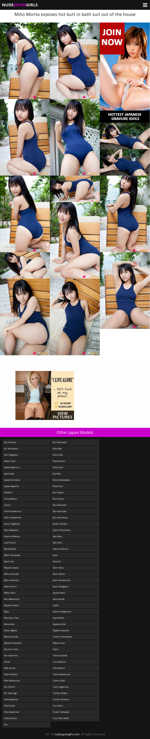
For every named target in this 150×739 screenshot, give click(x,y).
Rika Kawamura (12, 680)
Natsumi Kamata (12, 642)
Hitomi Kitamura (12, 511)
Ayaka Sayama (11, 486)
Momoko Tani (11, 617)
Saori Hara (58, 567)
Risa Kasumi (59, 461)
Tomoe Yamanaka (62, 636)
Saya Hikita (58, 617)
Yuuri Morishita (61, 718)
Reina (7, 661)
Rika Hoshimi (11, 674)
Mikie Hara (9, 592)
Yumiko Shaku (60, 693)
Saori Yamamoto (61, 580)
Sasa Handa (58, 599)
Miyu (6, 611)
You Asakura (59, 661)
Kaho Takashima (12, 517)
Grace (7, 504)
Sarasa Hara (59, 592)
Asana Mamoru (12, 467)
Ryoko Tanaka (60, 523)
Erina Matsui (10, 498)
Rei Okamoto (11, 655)
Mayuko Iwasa (11, 567)
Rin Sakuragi (10, 693)
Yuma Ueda (59, 680)
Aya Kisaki (9, 473)
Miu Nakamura (11, 599)
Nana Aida (9, 624)
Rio (5, 724)
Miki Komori (10, 586)
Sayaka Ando (59, 624)
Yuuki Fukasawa (61, 711)
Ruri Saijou (58, 492)
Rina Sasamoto (11, 711)
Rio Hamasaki (60, 442)
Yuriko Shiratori (61, 699)
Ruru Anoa (58, 498)
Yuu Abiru (58, 705)
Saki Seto (57, 542)
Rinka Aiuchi (10, 718)
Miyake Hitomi (11, 605)
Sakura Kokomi (60, 548)
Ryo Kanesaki (59, 504)
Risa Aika (57, 448)
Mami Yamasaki (12, 555)
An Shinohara (11, 448)
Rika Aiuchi (9, 667)
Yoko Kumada (60, 655)
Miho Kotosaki (11, 573)
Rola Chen (58, 467)
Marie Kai (9, 561)
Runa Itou (58, 486)
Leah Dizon (10, 542)
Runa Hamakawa (61, 479)
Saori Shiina (59, 573)
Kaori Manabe (11, 530)
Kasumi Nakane (12, 536)
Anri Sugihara (11, 454)
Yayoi (55, 649)
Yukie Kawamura (61, 674)
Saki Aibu (57, 536)
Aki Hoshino (10, 442)
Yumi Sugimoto (61, 686)
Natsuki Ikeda (11, 636)
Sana (55, 555)
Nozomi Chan (11, 649)
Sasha (56, 605)
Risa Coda (58, 454)
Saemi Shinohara (61, 530)
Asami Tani (9, 461)
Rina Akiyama (11, 699)
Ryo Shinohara (60, 517)
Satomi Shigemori (62, 611)
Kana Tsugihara (12, 523)
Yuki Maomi (59, 667)
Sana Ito (57, 561)
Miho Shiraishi (11, 580)
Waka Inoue (59, 642)
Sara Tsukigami (60, 586)
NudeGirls (20, 4)
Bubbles (8, 492)
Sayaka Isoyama (61, 630)
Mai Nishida (10, 548)
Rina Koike (9, 705)
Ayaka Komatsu (12, 479)
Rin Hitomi (9, 686)
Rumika (57, 473)
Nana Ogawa (10, 630)
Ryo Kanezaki (60, 511)
